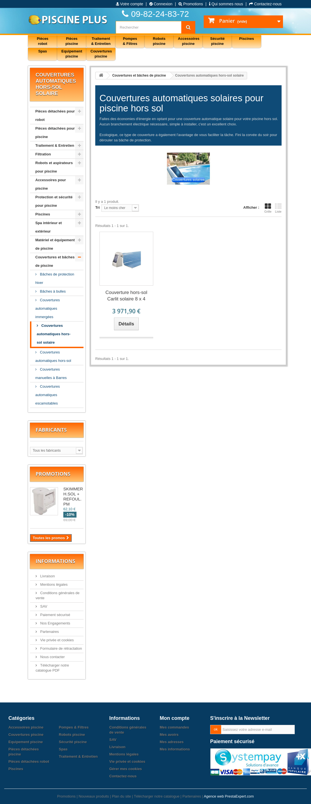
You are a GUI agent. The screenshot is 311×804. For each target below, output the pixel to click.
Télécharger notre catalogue (157, 796)
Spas (63, 749)
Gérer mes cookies (125, 769)
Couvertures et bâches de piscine (55, 261)
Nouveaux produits (93, 796)
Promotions (190, 4)
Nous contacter (52, 657)
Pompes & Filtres (74, 727)
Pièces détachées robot (28, 761)
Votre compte (129, 4)
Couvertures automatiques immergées (47, 308)
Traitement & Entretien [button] (100, 41)
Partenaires (49, 632)
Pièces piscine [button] (72, 41)
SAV (43, 606)
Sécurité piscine (73, 742)
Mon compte (174, 718)
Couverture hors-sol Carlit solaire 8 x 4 (126, 296)
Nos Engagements (54, 623)
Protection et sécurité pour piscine (54, 201)
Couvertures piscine (25, 734)
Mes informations (175, 749)
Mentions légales (53, 584)
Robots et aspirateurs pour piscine (54, 167)
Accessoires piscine (25, 727)
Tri (97, 207)
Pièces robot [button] (42, 41)
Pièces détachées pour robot (55, 115)
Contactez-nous (265, 4)
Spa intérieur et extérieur (48, 227)
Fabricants (51, 429)
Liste (278, 208)
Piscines (42, 214)
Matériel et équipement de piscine (55, 244)
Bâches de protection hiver (54, 278)
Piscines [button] (246, 38)
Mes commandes (174, 727)
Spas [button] (42, 51)
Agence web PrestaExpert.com (229, 796)
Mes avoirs (169, 734)
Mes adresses (172, 742)
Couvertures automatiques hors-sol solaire (54, 333)
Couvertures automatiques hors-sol (53, 356)
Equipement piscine (25, 742)
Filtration (43, 154)
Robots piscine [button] (159, 41)
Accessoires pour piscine (50, 184)
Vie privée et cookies (56, 640)
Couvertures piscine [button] (101, 53)
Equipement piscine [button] (71, 53)
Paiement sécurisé (54, 615)
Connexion (161, 4)
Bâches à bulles (52, 291)
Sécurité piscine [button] (217, 41)
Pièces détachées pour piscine (55, 132)
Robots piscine (72, 734)
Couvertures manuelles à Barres (51, 373)
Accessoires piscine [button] (188, 41)
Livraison (47, 576)
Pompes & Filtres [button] (130, 41)
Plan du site (121, 796)
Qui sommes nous (226, 4)
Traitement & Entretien (54, 145)
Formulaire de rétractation (60, 648)
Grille (267, 208)
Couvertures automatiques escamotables (47, 394)
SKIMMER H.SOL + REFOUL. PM (73, 496)
